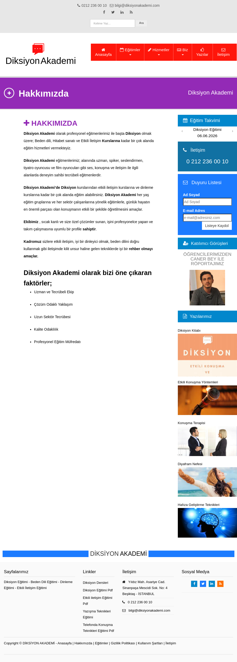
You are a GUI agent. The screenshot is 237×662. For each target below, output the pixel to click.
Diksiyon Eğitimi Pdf (98, 590)
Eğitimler (130, 51)
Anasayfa (103, 52)
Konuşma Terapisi (207, 438)
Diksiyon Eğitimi (16, 582)
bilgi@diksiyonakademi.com (149, 610)
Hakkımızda (83, 643)
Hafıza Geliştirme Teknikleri (207, 520)
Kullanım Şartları (150, 643)
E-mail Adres (194, 211)
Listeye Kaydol (217, 226)
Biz (182, 51)
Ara (141, 22)
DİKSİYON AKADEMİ (39, 643)
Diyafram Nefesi (207, 479)
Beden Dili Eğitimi (44, 582)
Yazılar (202, 52)
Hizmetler (158, 51)
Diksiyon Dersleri (95, 583)
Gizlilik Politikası (123, 643)
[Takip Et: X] (113, 12)
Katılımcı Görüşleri (209, 243)
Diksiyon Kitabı (207, 353)
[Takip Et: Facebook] (104, 12)
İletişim (223, 52)
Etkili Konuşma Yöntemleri (207, 397)
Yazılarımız (201, 316)
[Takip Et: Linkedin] (122, 12)
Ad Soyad (191, 195)
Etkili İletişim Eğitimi (32, 588)
